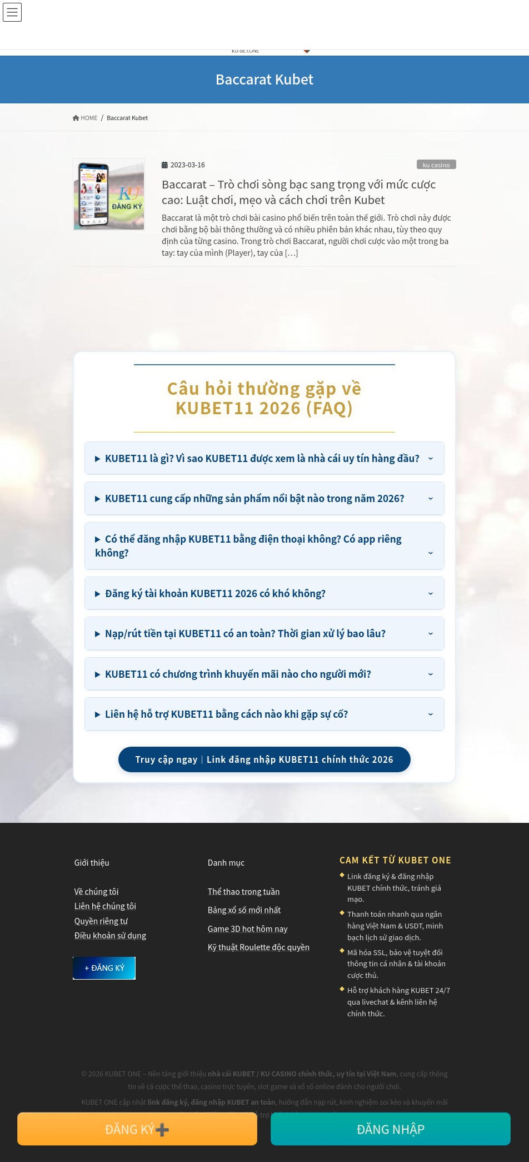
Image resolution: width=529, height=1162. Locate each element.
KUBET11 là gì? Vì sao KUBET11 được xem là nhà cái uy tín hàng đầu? (262, 458)
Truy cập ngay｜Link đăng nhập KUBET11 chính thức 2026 (264, 759)
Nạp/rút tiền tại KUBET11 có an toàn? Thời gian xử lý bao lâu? (245, 633)
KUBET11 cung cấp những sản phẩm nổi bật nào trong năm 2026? (255, 498)
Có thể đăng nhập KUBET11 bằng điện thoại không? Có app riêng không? (248, 546)
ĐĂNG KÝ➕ (137, 1128)
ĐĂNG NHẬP (390, 1128)
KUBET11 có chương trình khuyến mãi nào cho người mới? (238, 674)
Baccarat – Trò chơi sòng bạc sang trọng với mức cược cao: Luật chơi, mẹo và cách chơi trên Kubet (299, 191)
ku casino (436, 164)
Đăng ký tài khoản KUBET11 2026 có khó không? (215, 593)
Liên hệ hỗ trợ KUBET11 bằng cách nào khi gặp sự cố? (226, 714)
